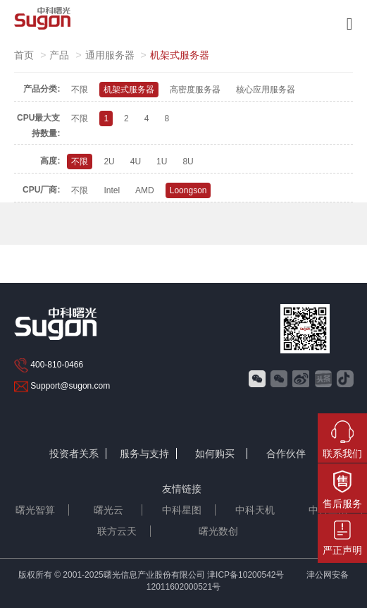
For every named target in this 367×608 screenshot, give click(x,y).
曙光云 (108, 510)
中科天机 (255, 510)
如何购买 (215, 453)
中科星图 (181, 510)
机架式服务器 (129, 90)
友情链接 (181, 488)
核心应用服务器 (265, 90)
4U (135, 161)
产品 (59, 55)
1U (161, 161)
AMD (144, 190)
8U (187, 161)
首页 (24, 55)
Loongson (188, 190)
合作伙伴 (286, 453)
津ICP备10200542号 (245, 575)
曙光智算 (35, 510)
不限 (79, 90)
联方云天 (117, 531)
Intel (112, 190)
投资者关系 (74, 453)
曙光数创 (218, 531)
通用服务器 (110, 55)
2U (109, 161)
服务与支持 (144, 453)
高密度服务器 (195, 90)
